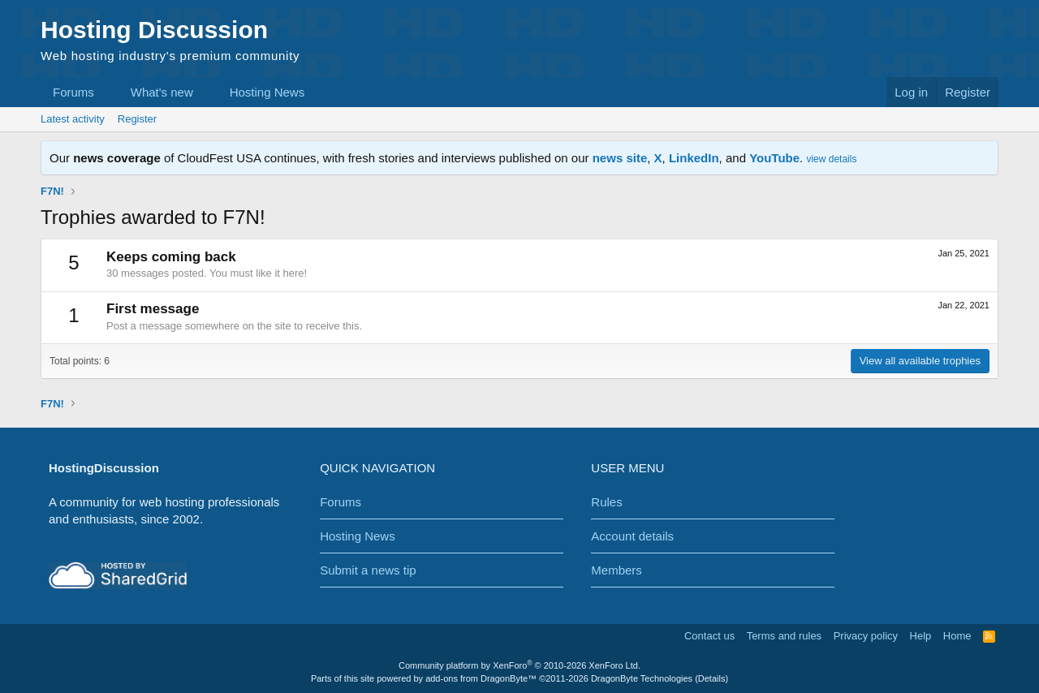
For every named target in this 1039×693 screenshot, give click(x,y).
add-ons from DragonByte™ (481, 678)
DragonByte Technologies (641, 678)
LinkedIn (694, 158)
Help (921, 636)
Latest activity (73, 119)
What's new (162, 92)
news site (620, 158)
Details (712, 678)
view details (831, 159)
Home (957, 636)
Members (616, 570)
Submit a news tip (368, 570)
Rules (606, 502)
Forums (73, 92)
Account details (632, 536)
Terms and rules (784, 636)
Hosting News (267, 92)
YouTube (774, 158)
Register (137, 119)
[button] (107, 92)
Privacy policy (866, 636)
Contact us (709, 636)
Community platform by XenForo (519, 665)
